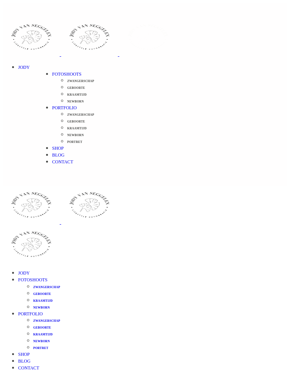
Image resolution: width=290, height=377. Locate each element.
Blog (58, 155)
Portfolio (64, 107)
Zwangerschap (80, 81)
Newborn (75, 101)
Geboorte (76, 88)
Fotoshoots (67, 74)
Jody (24, 67)
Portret (74, 142)
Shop (58, 148)
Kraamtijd (77, 94)
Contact (62, 161)
